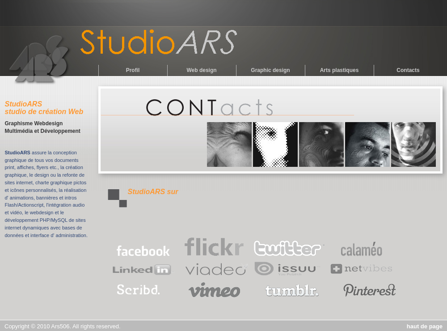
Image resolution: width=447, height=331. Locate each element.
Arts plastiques (339, 70)
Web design (201, 70)
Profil (133, 70)
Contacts (407, 70)
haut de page (425, 326)
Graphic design (270, 70)
